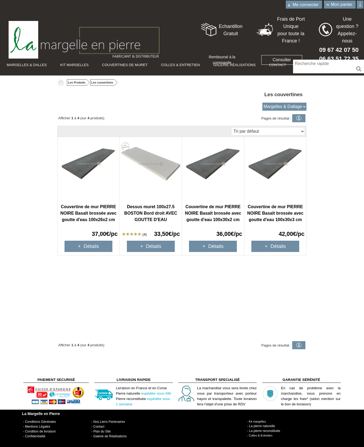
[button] (340, 5)
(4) (134, 234)
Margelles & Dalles (27, 65)
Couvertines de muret (125, 65)
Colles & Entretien (180, 65)
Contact (277, 65)
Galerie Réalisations (234, 65)
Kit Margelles (74, 65)
